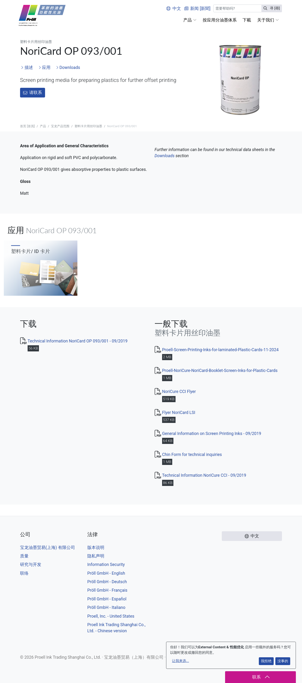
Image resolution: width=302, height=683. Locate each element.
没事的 (282, 661)
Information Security (106, 564)
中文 (173, 8)
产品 (43, 126)
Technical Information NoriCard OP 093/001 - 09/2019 (77, 341)
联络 (24, 573)
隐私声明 (95, 556)
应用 (44, 67)
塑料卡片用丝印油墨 (88, 126)
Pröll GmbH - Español (106, 599)
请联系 (32, 92)
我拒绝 (266, 661)
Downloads (68, 67)
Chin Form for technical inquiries (192, 454)
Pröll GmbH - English (106, 573)
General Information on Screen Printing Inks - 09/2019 (211, 433)
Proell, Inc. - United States (110, 616)
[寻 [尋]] (237, 8)
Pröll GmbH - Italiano (106, 607)
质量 (24, 556)
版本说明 (95, 547)
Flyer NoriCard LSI (178, 412)
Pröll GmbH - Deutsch (107, 581)
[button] (190, 20)
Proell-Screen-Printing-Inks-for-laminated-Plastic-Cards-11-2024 (220, 349)
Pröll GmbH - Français (107, 590)
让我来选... (180, 661)
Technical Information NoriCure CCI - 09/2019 (204, 475)
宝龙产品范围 (60, 126)
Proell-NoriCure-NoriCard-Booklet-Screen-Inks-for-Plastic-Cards (219, 370)
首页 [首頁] (27, 126)
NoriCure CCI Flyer (179, 391)
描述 (27, 67)
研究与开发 (30, 564)
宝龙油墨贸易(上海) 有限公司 (47, 547)
